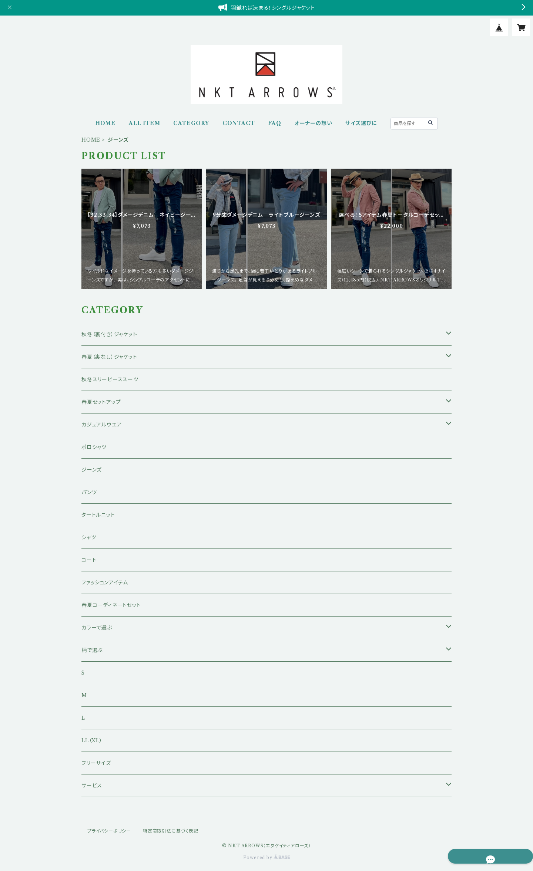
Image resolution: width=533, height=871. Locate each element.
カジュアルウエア (101, 424)
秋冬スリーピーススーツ (109, 379)
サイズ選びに (361, 123)
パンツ (89, 492)
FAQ (274, 123)
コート (88, 560)
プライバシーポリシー (109, 831)
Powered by (266, 857)
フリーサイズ (96, 763)
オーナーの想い (313, 123)
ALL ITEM (144, 123)
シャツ (88, 537)
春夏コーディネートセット (111, 605)
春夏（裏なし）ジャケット (109, 357)
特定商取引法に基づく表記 (170, 831)
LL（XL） (92, 740)
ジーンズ (91, 469)
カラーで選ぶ (96, 627)
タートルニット (98, 515)
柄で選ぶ (92, 650)
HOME (105, 123)
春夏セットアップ (101, 402)
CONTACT (238, 123)
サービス (91, 785)
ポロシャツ (94, 447)
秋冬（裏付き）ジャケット (109, 334)
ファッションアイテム (104, 582)
